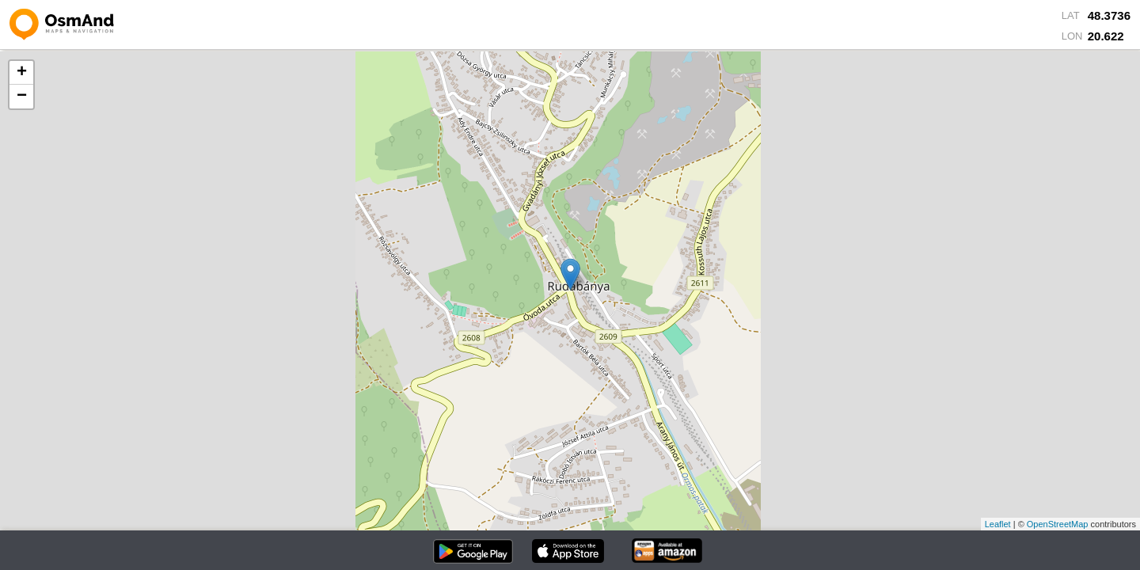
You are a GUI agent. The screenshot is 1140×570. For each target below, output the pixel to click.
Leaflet (998, 524)
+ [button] (22, 73)
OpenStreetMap (1058, 524)
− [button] (22, 96)
